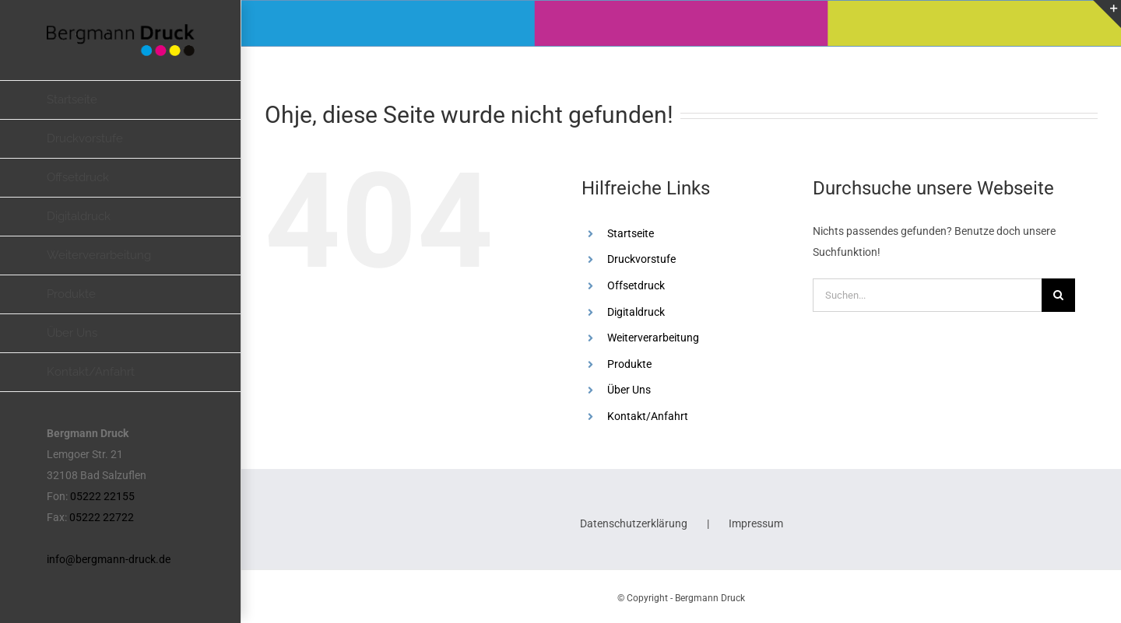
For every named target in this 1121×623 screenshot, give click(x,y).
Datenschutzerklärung (633, 523)
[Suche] (1058, 295)
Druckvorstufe (641, 259)
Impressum (756, 523)
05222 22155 (102, 496)
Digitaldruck (636, 312)
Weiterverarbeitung (653, 337)
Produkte (629, 364)
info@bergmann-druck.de (108, 559)
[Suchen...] (927, 295)
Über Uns (629, 389)
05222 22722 (101, 517)
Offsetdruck (636, 285)
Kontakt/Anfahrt (647, 416)
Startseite (630, 233)
